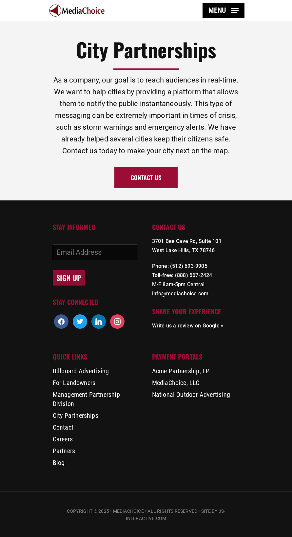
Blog (59, 463)
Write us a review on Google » (188, 326)
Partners (64, 451)
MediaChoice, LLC (176, 383)
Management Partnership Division (86, 399)
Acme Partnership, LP (181, 371)
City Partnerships (75, 415)
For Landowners (74, 383)
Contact (63, 427)
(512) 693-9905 (188, 266)
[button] (223, 10)
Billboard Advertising (81, 371)
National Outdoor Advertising (191, 394)
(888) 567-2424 (193, 275)
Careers (63, 439)
